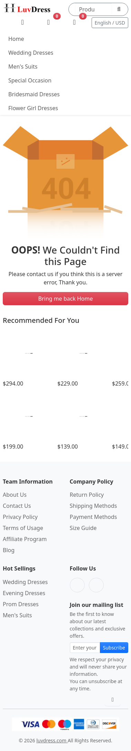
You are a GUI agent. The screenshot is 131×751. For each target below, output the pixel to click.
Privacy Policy (20, 517)
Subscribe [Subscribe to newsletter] (114, 647)
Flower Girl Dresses (33, 108)
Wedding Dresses (30, 52)
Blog (9, 550)
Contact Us (17, 506)
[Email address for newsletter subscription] (85, 647)
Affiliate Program (25, 539)
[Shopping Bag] (74, 22)
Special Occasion (30, 80)
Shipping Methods (93, 506)
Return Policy (87, 494)
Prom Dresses (21, 604)
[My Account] (22, 22)
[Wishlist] (48, 22)
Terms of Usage (23, 528)
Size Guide (83, 528)
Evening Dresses (24, 593)
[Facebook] (77, 585)
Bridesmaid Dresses (34, 94)
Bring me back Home (65, 298)
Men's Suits (22, 66)
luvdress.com (51, 740)
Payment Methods (93, 517)
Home (16, 39)
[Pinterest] (96, 585)
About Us (15, 494)
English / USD (110, 22)
